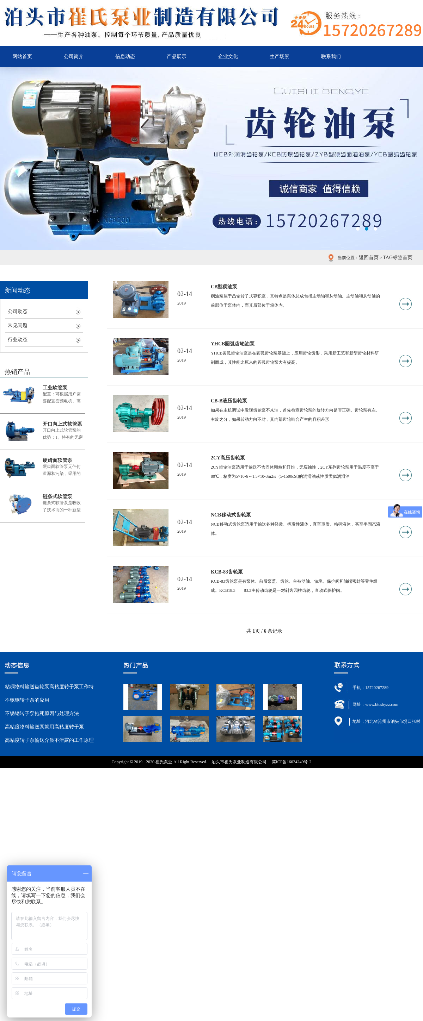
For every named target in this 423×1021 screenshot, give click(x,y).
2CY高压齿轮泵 (228, 458)
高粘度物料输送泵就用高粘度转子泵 (44, 726)
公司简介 (74, 56)
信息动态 (125, 56)
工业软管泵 (55, 387)
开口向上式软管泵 (62, 424)
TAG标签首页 (397, 257)
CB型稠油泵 (224, 286)
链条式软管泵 (57, 496)
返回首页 (369, 257)
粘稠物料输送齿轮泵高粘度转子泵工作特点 (49, 689)
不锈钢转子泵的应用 (27, 700)
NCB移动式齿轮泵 (231, 515)
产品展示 (176, 56)
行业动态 (17, 339)
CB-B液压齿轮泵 (229, 400)
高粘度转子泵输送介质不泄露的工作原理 (49, 740)
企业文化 (228, 56)
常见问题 (17, 325)
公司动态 (17, 311)
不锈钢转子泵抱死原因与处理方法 (42, 713)
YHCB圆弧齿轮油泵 (233, 343)
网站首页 (22, 56)
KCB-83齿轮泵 (227, 572)
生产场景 (279, 56)
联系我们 (331, 56)
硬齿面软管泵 (57, 460)
